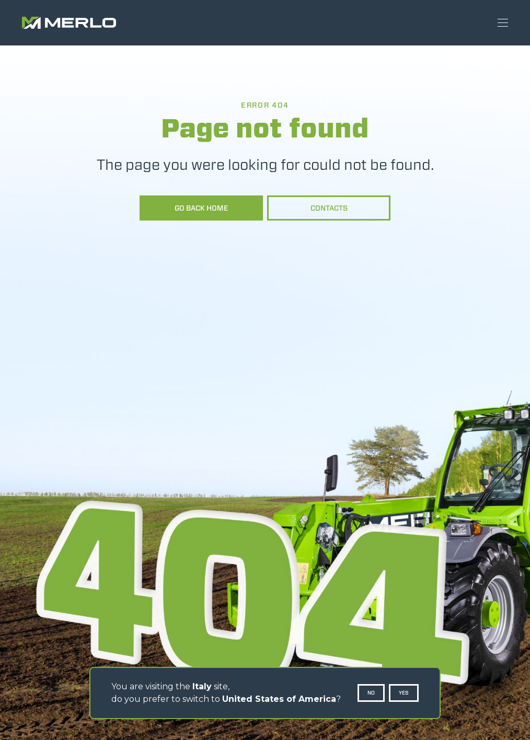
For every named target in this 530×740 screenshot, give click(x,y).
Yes (404, 692)
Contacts (329, 208)
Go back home (201, 208)
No (371, 692)
